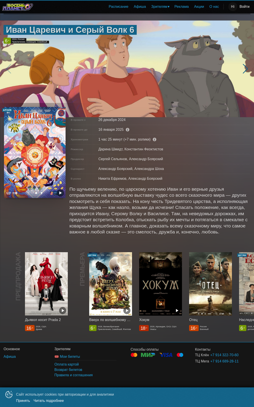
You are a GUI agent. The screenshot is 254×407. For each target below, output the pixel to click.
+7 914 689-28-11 (224, 361)
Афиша (140, 6)
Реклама (181, 6)
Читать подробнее (49, 401)
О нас (214, 6)
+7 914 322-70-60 (224, 355)
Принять (23, 401)
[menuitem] (118, 7)
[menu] (129, 7)
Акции (199, 6)
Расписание (118, 6)
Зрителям (159, 6)
